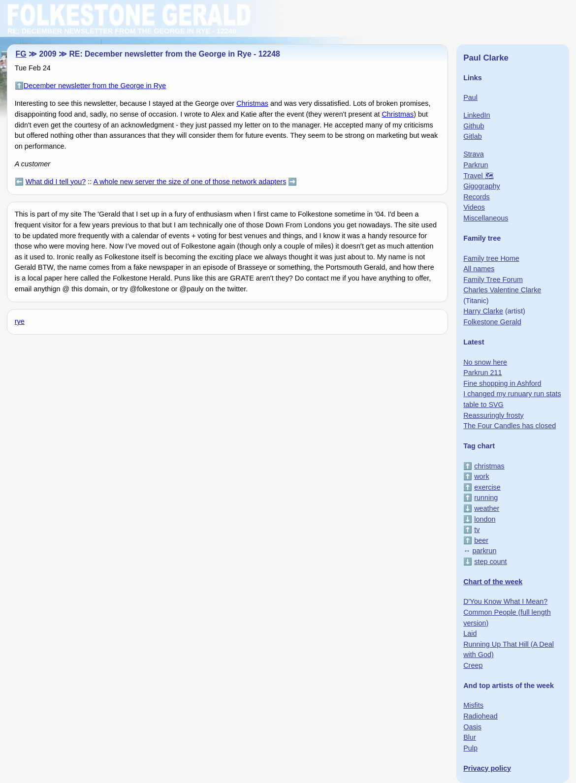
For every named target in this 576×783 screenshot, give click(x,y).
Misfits (473, 705)
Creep (472, 665)
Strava (473, 154)
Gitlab (472, 136)
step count (490, 561)
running (486, 497)
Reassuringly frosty (493, 415)
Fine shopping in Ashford (502, 383)
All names (478, 269)
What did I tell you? (56, 182)
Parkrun (475, 165)
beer (481, 540)
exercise (487, 487)
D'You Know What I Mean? (505, 601)
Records (476, 197)
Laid (470, 633)
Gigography (481, 186)
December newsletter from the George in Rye (95, 86)
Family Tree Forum (493, 279)
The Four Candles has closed (509, 426)
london (484, 519)
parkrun (485, 551)
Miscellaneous (485, 218)
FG (21, 54)
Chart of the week (492, 582)
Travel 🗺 (478, 176)
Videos (474, 207)
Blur (469, 737)
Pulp (470, 748)
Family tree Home (491, 258)
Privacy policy (487, 768)
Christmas (252, 103)
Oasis (472, 727)
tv (477, 529)
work (481, 476)
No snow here (485, 362)
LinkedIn (476, 115)
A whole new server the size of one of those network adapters (189, 182)
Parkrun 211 (482, 372)
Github (473, 126)
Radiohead (480, 716)
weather (486, 508)
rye (20, 321)
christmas (489, 466)
